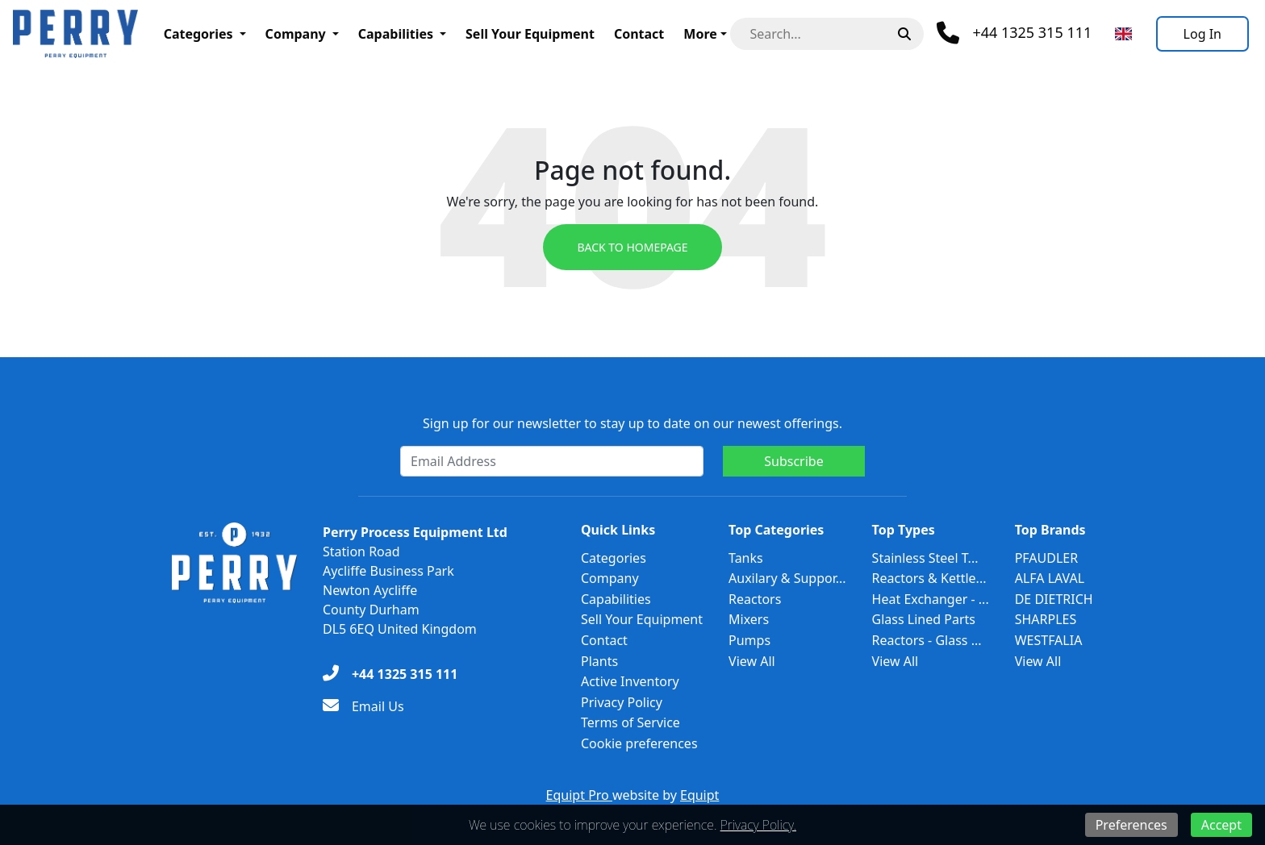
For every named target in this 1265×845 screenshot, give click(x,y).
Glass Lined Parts (923, 619)
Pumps (749, 640)
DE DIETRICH (1054, 599)
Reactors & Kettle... (929, 578)
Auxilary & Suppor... (787, 578)
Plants (599, 661)
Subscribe (793, 461)
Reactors (755, 599)
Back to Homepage (632, 247)
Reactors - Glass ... (927, 640)
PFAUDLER (1047, 558)
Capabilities (395, 34)
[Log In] (1202, 34)
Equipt (699, 795)
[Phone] (1014, 33)
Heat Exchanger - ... (930, 599)
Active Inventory (630, 681)
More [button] (699, 34)
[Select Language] (1123, 34)
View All (752, 661)
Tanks (746, 558)
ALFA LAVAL (1050, 578)
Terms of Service (630, 722)
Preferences (1131, 825)
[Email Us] (363, 706)
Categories (198, 34)
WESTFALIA (1049, 640)
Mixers (749, 619)
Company (295, 34)
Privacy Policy (621, 702)
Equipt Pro (579, 795)
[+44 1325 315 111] (390, 674)
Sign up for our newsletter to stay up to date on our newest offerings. (632, 423)
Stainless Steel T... (925, 558)
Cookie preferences (639, 743)
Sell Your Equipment (530, 34)
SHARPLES (1046, 619)
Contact (639, 34)
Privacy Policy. (758, 825)
